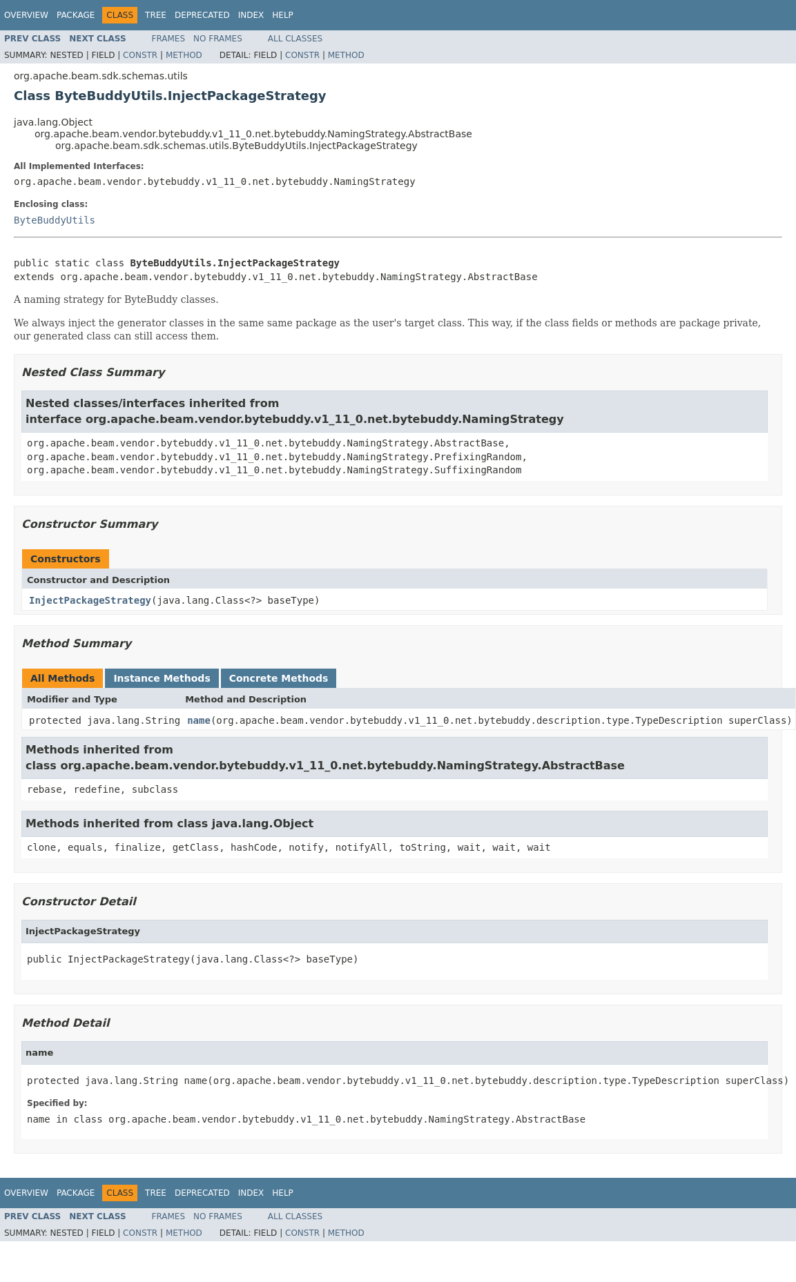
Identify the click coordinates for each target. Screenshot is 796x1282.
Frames (169, 38)
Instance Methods (161, 678)
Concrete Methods (279, 678)
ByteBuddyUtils (54, 220)
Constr (140, 55)
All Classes (295, 38)
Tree (155, 15)
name (199, 720)
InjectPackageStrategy (90, 600)
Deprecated (202, 15)
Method (184, 55)
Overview (26, 15)
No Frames (217, 38)
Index (251, 15)
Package (76, 15)
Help (282, 15)
